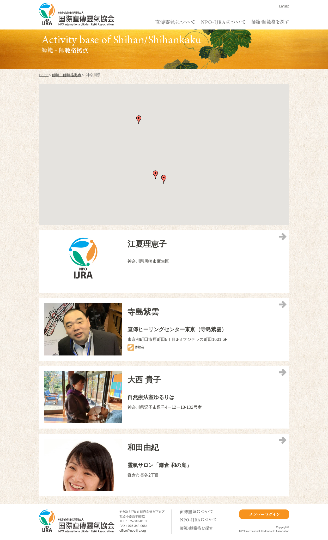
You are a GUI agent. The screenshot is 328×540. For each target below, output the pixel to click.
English (284, 6)
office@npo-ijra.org (132, 530)
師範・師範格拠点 (66, 75)
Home (43, 75)
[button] (138, 119)
